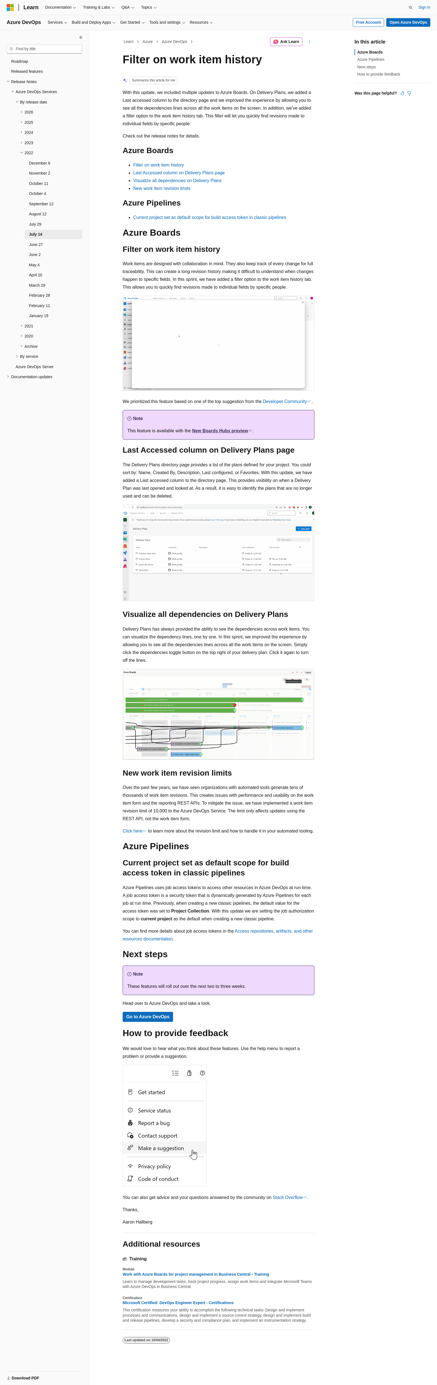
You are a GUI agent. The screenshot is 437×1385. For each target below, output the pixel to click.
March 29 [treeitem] (37, 285)
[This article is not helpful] (409, 93)
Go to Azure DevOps (147, 1016)
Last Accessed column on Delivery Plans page (179, 172)
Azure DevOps (174, 41)
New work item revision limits (161, 188)
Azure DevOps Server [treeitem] (35, 367)
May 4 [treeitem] (34, 265)
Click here (132, 831)
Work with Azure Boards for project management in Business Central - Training (196, 1274)
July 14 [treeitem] (35, 234)
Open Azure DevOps (408, 22)
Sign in (424, 7)
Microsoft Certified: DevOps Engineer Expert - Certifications (178, 1302)
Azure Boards (370, 52)
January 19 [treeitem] (38, 315)
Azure (148, 41)
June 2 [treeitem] (35, 254)
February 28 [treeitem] (39, 295)
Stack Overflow (288, 1197)
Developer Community (285, 401)
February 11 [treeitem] (39, 305)
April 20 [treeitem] (35, 275)
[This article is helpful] (402, 93)
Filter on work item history (158, 165)
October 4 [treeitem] (37, 193)
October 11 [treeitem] (38, 183)
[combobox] (44, 49)
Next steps (366, 67)
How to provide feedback (378, 74)
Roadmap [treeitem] (19, 61)
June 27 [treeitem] (36, 244)
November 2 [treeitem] (39, 173)
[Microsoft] (10, 7)
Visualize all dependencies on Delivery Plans (177, 180)
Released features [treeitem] (27, 71)
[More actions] (309, 41)
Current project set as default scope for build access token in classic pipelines (209, 217)
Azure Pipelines (370, 59)
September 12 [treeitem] (41, 204)
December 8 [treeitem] (39, 163)
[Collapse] (81, 37)
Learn (129, 41)
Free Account (368, 22)
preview (220, 430)
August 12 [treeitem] (38, 214)
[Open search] (410, 8)
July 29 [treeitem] (35, 224)
